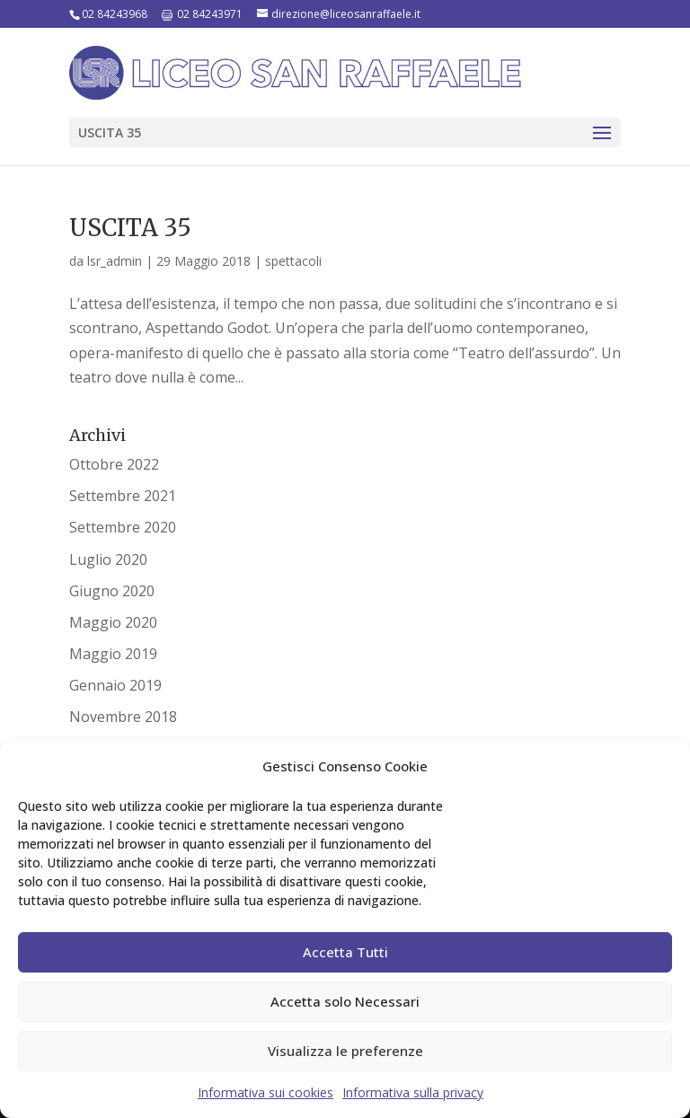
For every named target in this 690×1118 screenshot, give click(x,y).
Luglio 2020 (108, 559)
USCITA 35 (130, 227)
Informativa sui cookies (265, 1092)
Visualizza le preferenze (345, 1051)
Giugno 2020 (112, 591)
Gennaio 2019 (115, 685)
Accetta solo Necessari (345, 1001)
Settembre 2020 (122, 527)
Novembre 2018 (123, 716)
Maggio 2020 (113, 622)
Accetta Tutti (345, 952)
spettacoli (293, 260)
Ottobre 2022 (114, 464)
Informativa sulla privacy (412, 1092)
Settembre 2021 (122, 496)
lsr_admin (114, 260)
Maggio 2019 (113, 654)
